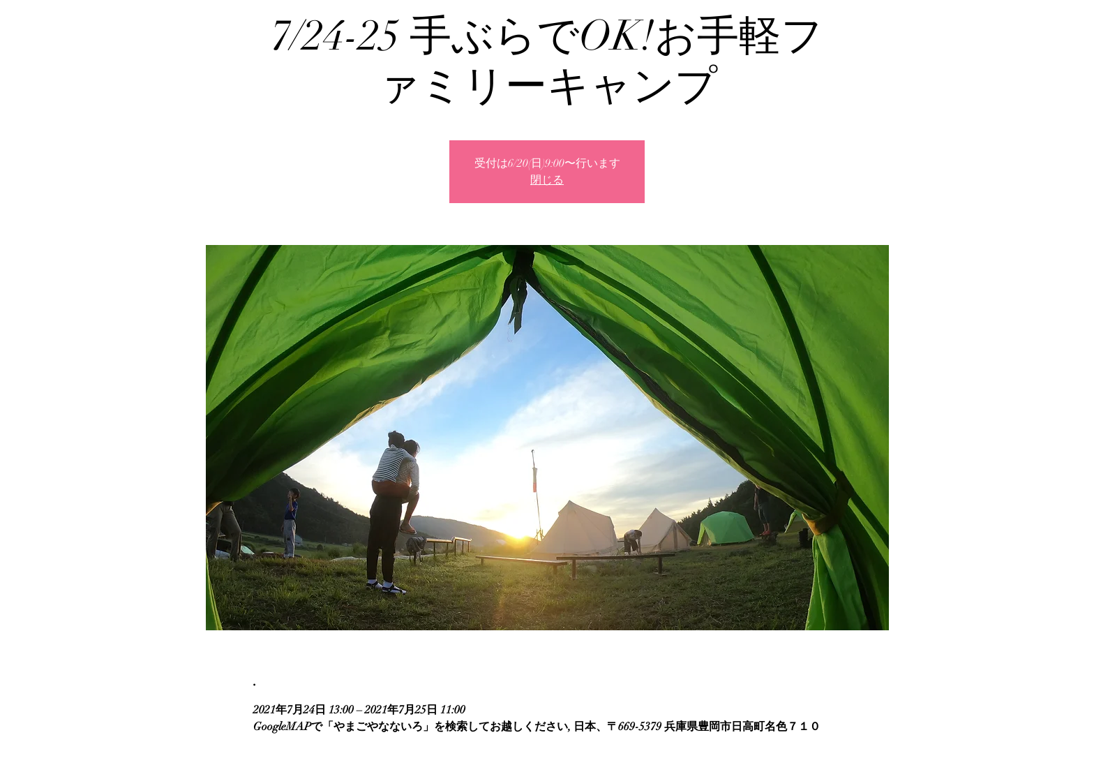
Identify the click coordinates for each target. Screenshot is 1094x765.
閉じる (547, 180)
